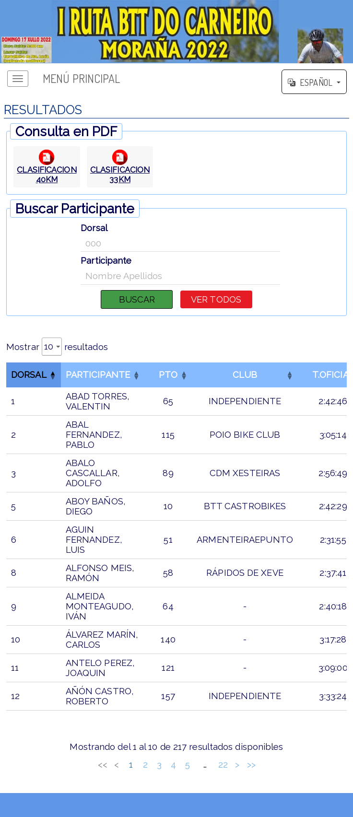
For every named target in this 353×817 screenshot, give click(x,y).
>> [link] (251, 764)
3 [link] (159, 764)
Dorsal (94, 228)
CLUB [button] (245, 375)
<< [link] (102, 764)
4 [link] (173, 764)
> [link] (237, 764)
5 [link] (187, 764)
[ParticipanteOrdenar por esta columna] (102, 374)
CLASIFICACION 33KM (120, 174)
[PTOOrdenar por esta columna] (168, 374)
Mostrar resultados (57, 347)
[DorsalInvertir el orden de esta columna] (33, 374)
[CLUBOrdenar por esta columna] (245, 374)
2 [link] (145, 764)
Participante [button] (98, 375)
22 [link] (223, 764)
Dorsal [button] (29, 375)
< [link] (116, 764)
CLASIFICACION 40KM (46, 174)
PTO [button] (168, 375)
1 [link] (131, 764)
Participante (106, 261)
